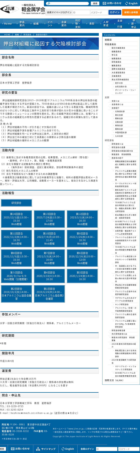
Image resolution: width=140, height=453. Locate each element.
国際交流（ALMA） (115, 380)
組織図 (108, 39)
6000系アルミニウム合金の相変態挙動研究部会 (125, 374)
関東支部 (119, 118)
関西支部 (119, 129)
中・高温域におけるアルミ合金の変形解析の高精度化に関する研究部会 (125, 269)
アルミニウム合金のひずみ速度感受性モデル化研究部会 (125, 240)
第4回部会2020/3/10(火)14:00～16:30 (49, 276)
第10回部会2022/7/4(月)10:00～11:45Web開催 (49, 238)
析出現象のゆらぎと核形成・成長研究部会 (125, 216)
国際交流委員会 (118, 69)
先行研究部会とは (119, 334)
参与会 (115, 55)
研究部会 (27, 34)
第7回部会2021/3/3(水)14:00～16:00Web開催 (49, 258)
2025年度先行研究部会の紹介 (124, 345)
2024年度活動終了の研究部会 (124, 361)
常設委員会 (110, 44)
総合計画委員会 (118, 48)
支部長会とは (117, 104)
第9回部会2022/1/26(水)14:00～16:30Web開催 (82, 238)
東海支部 (119, 125)
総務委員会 (116, 58)
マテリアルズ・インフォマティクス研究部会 (125, 368)
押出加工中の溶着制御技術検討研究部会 (125, 286)
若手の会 (119, 83)
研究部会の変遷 (118, 147)
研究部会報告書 (118, 330)
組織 (17, 34)
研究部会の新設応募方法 (122, 151)
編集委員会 (116, 65)
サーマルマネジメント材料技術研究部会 (125, 185)
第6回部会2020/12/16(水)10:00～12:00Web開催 (82, 258)
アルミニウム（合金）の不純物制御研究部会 (125, 309)
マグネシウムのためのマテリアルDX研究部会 (125, 299)
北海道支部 (120, 111)
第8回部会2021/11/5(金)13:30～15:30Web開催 (16, 258)
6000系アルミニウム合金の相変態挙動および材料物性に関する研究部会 (125, 224)
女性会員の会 (121, 86)
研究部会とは (117, 144)
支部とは (115, 101)
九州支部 (119, 136)
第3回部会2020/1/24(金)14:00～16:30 (82, 276)
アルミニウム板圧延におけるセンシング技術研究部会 (125, 259)
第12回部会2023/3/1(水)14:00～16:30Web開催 (82, 219)
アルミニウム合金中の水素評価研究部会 (125, 293)
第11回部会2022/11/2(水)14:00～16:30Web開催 (16, 238)
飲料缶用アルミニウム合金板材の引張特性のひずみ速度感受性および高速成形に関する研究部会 (125, 194)
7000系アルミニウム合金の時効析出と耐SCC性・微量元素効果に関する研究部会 (125, 207)
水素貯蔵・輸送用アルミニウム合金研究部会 (125, 232)
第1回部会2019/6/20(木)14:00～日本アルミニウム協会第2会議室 (49, 294)
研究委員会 (116, 62)
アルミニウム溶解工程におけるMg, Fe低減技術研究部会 (125, 324)
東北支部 (119, 115)
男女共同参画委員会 (120, 79)
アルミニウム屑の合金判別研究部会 (125, 316)
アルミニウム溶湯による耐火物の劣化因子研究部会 (125, 278)
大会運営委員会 (118, 72)
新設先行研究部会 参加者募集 (123, 339)
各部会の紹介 (42, 34)
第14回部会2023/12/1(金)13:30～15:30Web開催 (16, 219)
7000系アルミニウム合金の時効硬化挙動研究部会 (125, 250)
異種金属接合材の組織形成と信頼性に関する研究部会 (125, 164)
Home (8, 23)
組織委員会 (116, 51)
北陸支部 (119, 122)
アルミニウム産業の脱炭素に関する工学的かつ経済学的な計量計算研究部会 (125, 175)
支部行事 (120, 23)
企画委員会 (116, 76)
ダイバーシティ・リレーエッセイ (125, 91)
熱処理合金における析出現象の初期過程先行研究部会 (125, 353)
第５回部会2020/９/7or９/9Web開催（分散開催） (16, 276)
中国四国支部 (121, 132)
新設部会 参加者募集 (121, 154)
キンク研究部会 (122, 304)
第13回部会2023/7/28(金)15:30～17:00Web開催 (49, 219)
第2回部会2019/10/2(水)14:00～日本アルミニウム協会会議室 (16, 294)
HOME (7, 34)
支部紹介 (115, 108)
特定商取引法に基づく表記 (15, 439)
